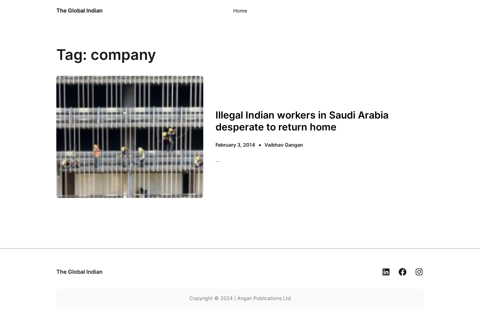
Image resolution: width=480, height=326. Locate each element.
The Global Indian (79, 10)
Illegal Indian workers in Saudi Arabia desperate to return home (302, 121)
